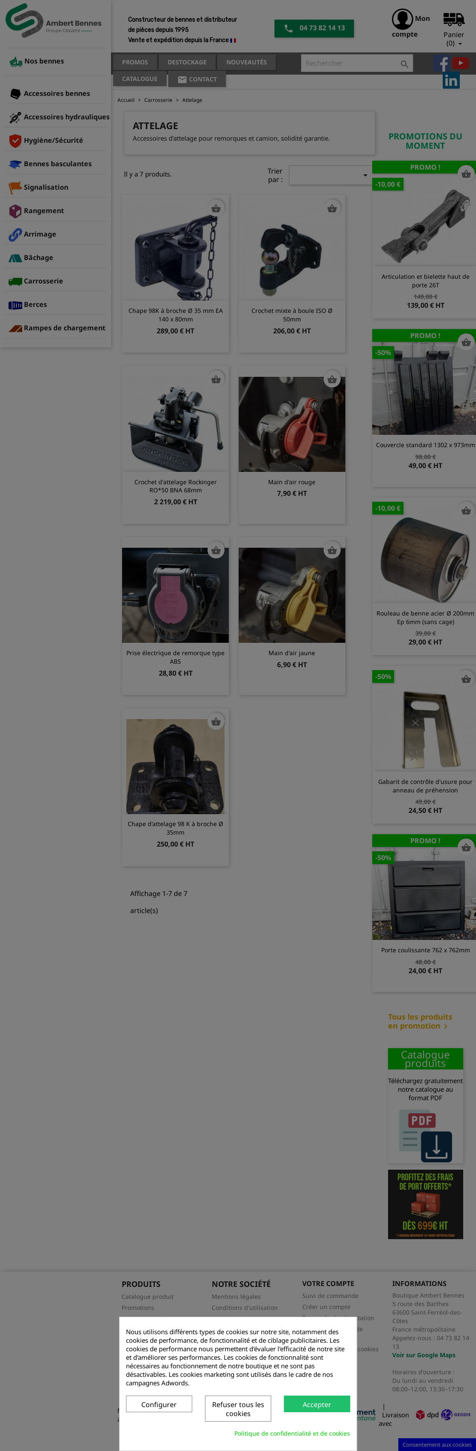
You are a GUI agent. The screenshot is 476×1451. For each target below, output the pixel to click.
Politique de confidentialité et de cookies (292, 1433)
